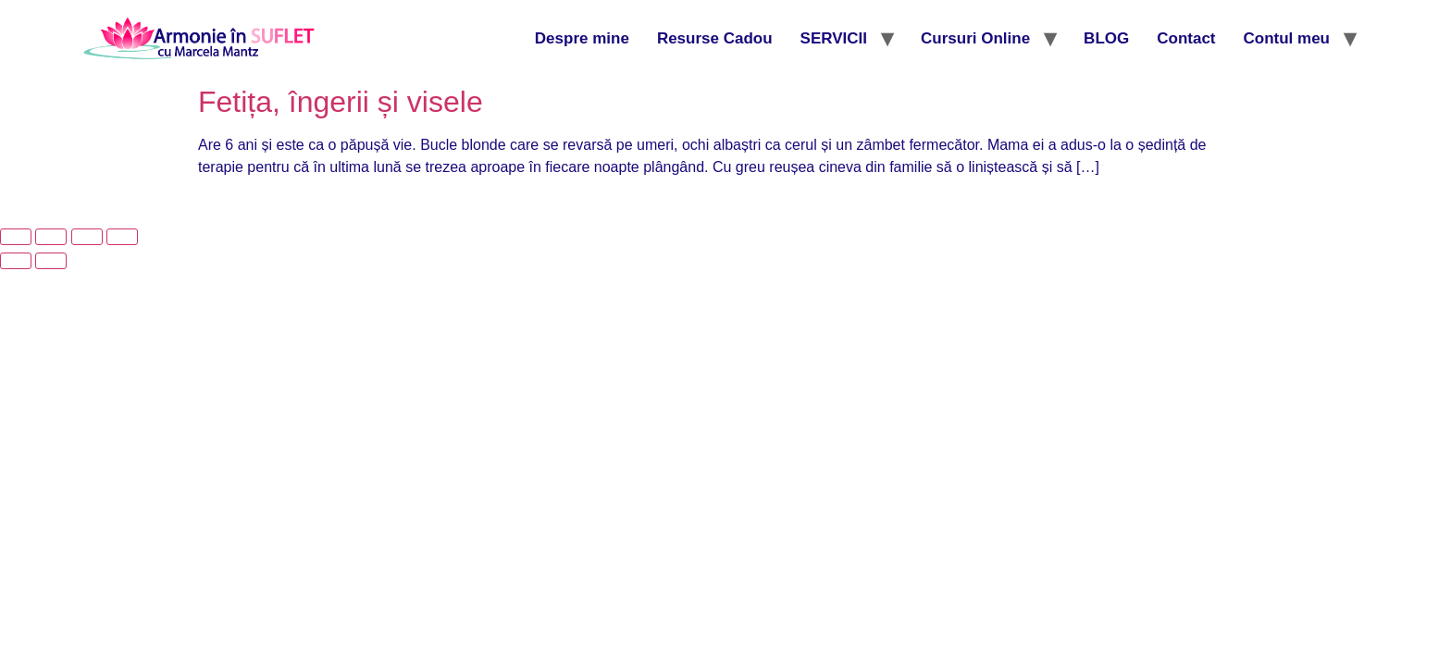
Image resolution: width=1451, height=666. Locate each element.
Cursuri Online (975, 38)
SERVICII (833, 38)
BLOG (1106, 38)
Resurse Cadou (715, 38)
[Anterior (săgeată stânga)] (15, 261)
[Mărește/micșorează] (15, 236)
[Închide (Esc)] (122, 236)
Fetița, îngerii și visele (340, 101)
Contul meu (1287, 38)
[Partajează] (87, 236)
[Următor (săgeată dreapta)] (51, 261)
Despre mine (582, 38)
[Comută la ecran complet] (51, 236)
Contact (1186, 38)
